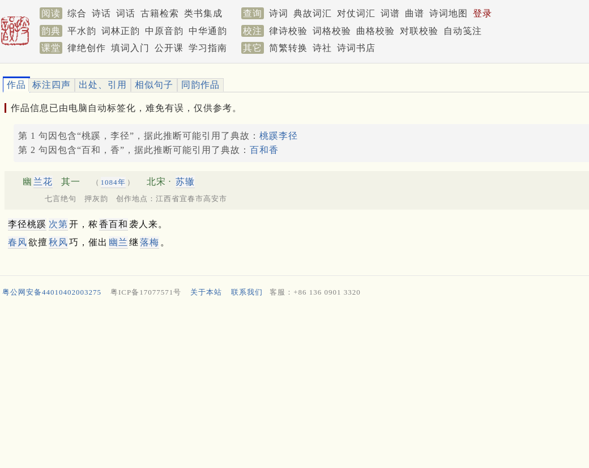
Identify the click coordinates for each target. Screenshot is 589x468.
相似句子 (154, 85)
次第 (58, 224)
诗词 (278, 13)
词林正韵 (120, 31)
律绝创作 (86, 48)
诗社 (322, 48)
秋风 (58, 242)
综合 (77, 13)
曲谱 (414, 13)
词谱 (390, 13)
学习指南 (208, 48)
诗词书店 (356, 48)
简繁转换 (288, 48)
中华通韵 (208, 31)
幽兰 (118, 242)
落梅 (149, 242)
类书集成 (203, 13)
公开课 (169, 48)
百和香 (264, 150)
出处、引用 (103, 85)
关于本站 (206, 292)
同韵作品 (200, 85)
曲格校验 (375, 31)
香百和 (113, 224)
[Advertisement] (290, 385)
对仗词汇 (356, 13)
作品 (16, 85)
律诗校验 (288, 31)
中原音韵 (164, 31)
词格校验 (332, 31)
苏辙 (185, 181)
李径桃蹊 (27, 224)
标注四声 (51, 85)
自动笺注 (462, 31)
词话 (125, 13)
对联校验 (419, 31)
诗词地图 (448, 13)
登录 (482, 13)
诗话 (101, 13)
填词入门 (130, 48)
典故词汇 (312, 13)
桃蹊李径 (278, 136)
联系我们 (247, 292)
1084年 (113, 182)
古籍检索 (159, 13)
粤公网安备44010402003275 (51, 292)
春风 (17, 242)
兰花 (43, 181)
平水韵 (81, 31)
